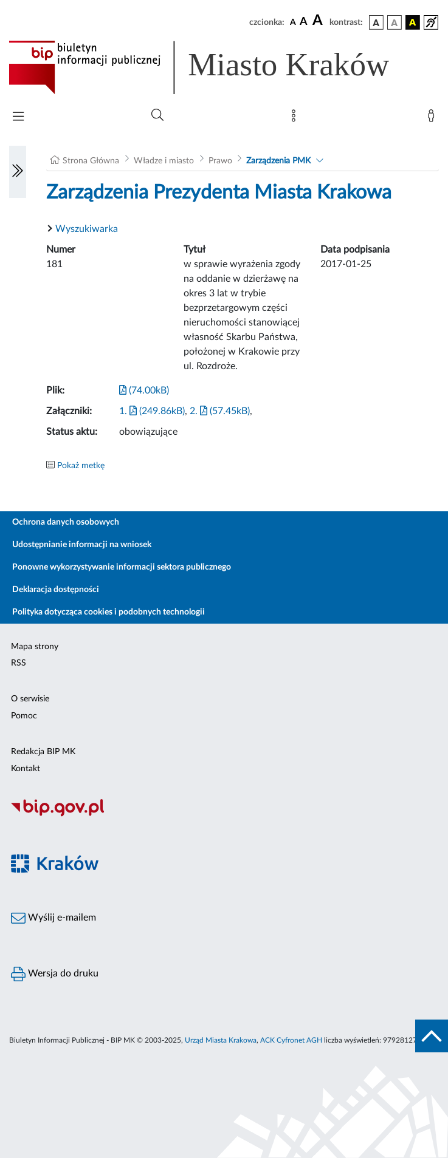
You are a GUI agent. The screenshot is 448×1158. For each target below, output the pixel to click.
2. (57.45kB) (220, 411)
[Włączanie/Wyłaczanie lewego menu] (17, 172)
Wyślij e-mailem (53, 918)
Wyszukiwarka (86, 229)
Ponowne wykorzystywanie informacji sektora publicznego (121, 567)
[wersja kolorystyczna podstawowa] (376, 22)
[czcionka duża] (319, 21)
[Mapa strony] (296, 118)
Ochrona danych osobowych (65, 522)
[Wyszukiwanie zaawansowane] (157, 115)
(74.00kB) (144, 390)
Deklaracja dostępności (55, 589)
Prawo (220, 161)
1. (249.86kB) (152, 411)
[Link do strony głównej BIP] (216, 67)
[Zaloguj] (433, 118)
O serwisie (30, 699)
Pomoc (24, 716)
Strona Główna (91, 161)
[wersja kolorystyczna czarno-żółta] (413, 22)
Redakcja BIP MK (43, 752)
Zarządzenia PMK (278, 161)
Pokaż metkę (81, 465)
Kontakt (25, 769)
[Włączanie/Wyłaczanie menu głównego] (18, 117)
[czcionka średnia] (303, 22)
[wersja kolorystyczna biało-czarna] (394, 22)
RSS (18, 663)
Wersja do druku (54, 974)
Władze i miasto (164, 161)
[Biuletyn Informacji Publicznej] (224, 815)
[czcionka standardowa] (293, 22)
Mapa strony (34, 646)
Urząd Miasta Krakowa (221, 1040)
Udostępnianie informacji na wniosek (81, 544)
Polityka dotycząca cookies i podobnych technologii (108, 612)
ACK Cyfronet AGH (291, 1040)
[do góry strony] (431, 1036)
